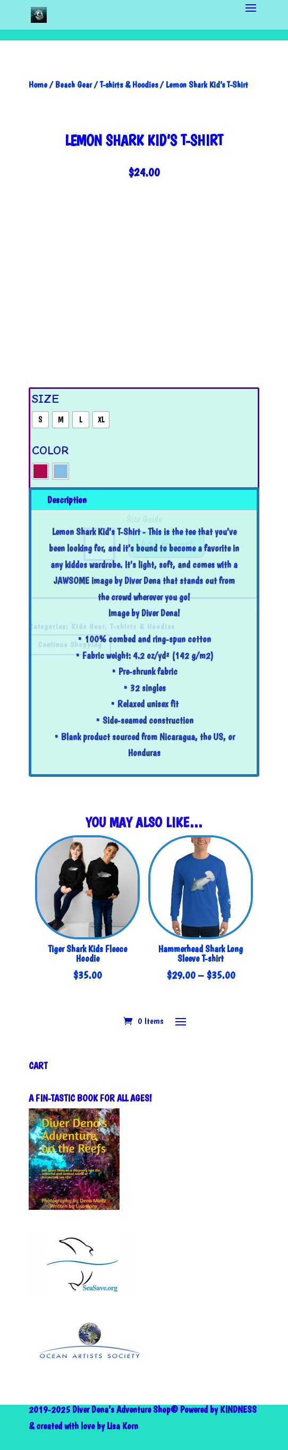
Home (38, 84)
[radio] (40, 420)
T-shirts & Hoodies (129, 84)
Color (50, 450)
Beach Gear (73, 84)
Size (45, 399)
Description (67, 499)
